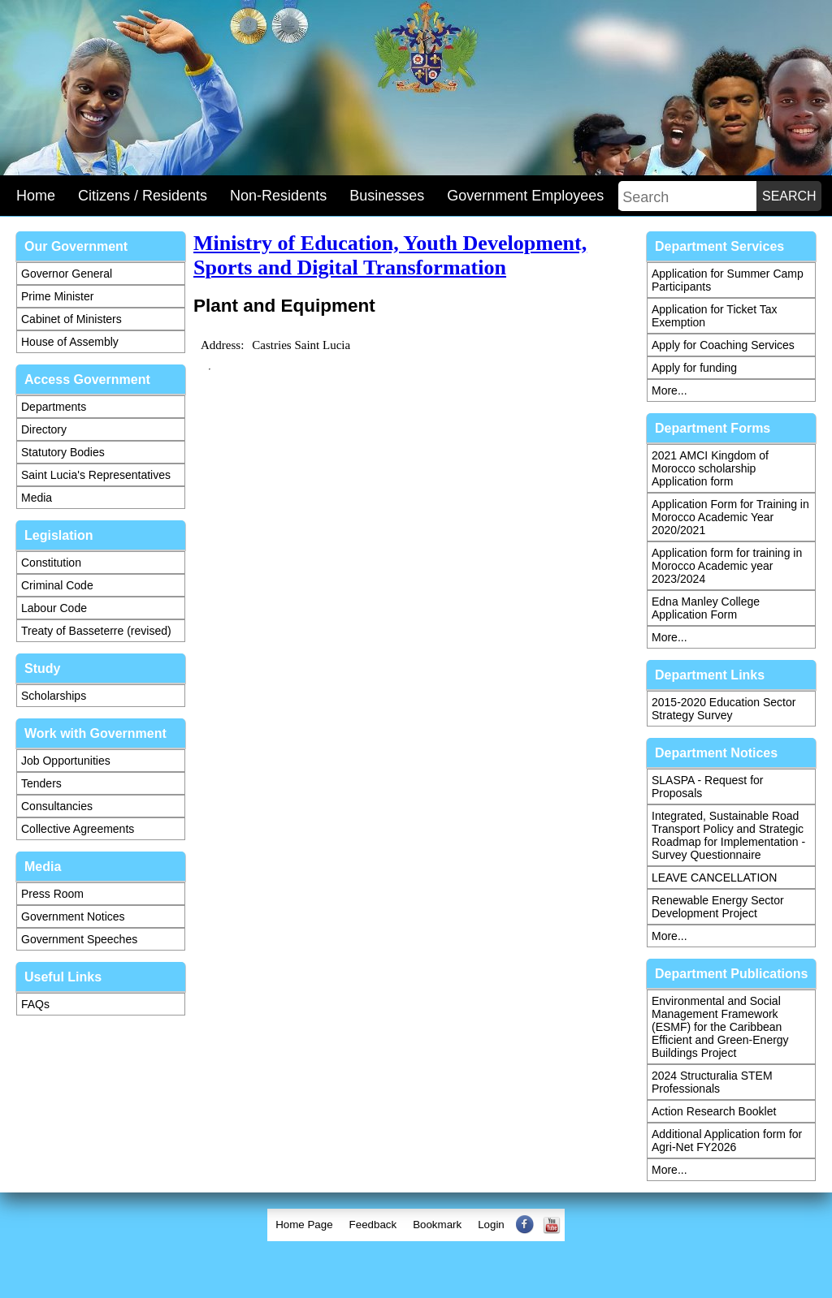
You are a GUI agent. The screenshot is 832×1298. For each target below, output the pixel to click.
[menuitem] (303, 1225)
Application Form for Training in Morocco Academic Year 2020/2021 (730, 517)
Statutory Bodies (63, 452)
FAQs (35, 1004)
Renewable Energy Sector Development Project (718, 907)
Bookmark (437, 1224)
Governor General (66, 273)
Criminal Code (57, 585)
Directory (44, 429)
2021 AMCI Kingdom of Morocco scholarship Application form (710, 468)
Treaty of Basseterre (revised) (96, 630)
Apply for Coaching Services (723, 345)
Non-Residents (278, 196)
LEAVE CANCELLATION (714, 877)
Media (36, 497)
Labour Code (54, 608)
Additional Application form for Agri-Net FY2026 (727, 1141)
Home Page (303, 1224)
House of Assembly (70, 341)
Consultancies (57, 806)
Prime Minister (57, 296)
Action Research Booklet (714, 1111)
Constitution (51, 562)
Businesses (386, 196)
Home (35, 196)
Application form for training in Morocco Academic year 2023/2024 (727, 565)
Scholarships (53, 695)
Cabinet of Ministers (71, 319)
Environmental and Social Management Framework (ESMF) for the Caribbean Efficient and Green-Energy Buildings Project (720, 1026)
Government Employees (525, 196)
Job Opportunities (65, 760)
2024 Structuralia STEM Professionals (712, 1082)
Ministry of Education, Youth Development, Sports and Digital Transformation (390, 255)
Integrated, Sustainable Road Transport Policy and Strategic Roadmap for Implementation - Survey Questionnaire (728, 835)
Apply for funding (694, 367)
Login (491, 1224)
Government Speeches (79, 939)
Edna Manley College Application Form (706, 608)
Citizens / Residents (142, 196)
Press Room (52, 893)
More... (669, 390)
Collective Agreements (77, 828)
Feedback (373, 1224)
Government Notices (73, 916)
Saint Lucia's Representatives (96, 474)
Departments (53, 406)
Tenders (41, 783)
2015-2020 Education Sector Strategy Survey (723, 709)
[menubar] (416, 1225)
